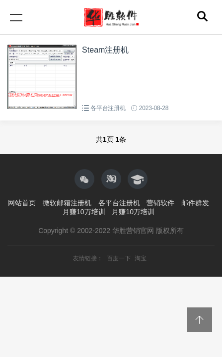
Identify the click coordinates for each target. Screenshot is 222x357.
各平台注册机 (108, 108)
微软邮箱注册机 (67, 203)
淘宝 (141, 258)
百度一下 (119, 258)
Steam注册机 (105, 50)
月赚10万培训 (84, 212)
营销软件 (160, 203)
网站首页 (22, 203)
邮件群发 (195, 203)
